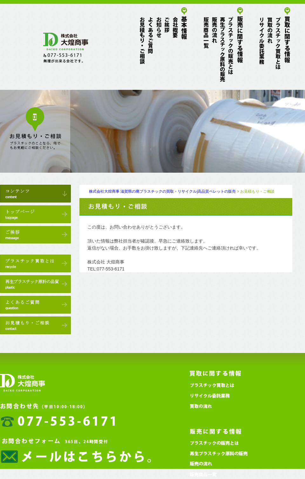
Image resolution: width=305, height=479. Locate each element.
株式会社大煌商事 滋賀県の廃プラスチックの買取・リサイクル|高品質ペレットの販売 (162, 191)
